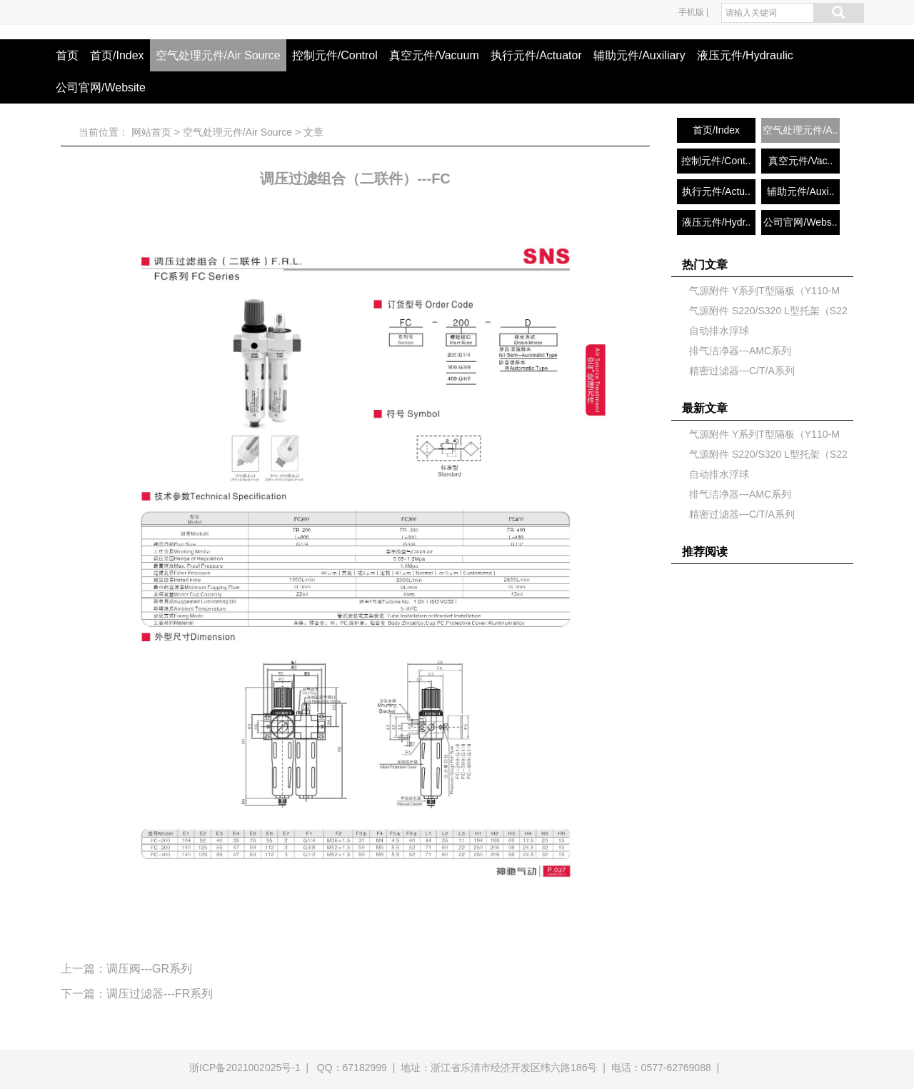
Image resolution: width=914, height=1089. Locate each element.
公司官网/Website (101, 87)
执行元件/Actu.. (716, 191)
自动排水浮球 (719, 330)
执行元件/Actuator (536, 55)
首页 (67, 55)
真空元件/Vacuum (434, 55)
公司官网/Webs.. (800, 222)
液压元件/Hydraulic (745, 55)
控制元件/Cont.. (715, 160)
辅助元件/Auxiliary (639, 55)
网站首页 (151, 132)
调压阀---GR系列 (149, 969)
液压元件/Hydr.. (716, 222)
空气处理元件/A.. (800, 130)
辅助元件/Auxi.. (801, 191)
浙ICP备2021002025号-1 (245, 1067)
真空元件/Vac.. (800, 160)
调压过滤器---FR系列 (159, 994)
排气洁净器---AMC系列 (740, 350)
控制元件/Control (335, 55)
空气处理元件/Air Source (218, 55)
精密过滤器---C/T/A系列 (742, 370)
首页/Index (117, 55)
